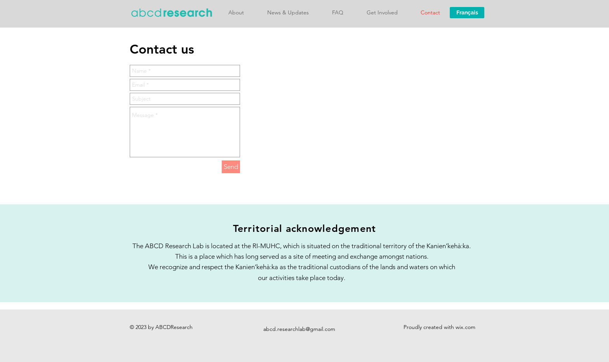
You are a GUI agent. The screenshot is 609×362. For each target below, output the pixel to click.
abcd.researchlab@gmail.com (299, 328)
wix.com (465, 327)
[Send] (231, 166)
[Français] (467, 12)
